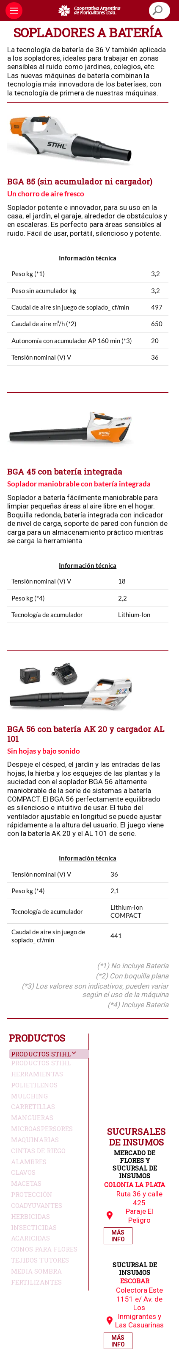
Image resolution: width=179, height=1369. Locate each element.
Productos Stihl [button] (41, 1054)
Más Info (118, 1236)
